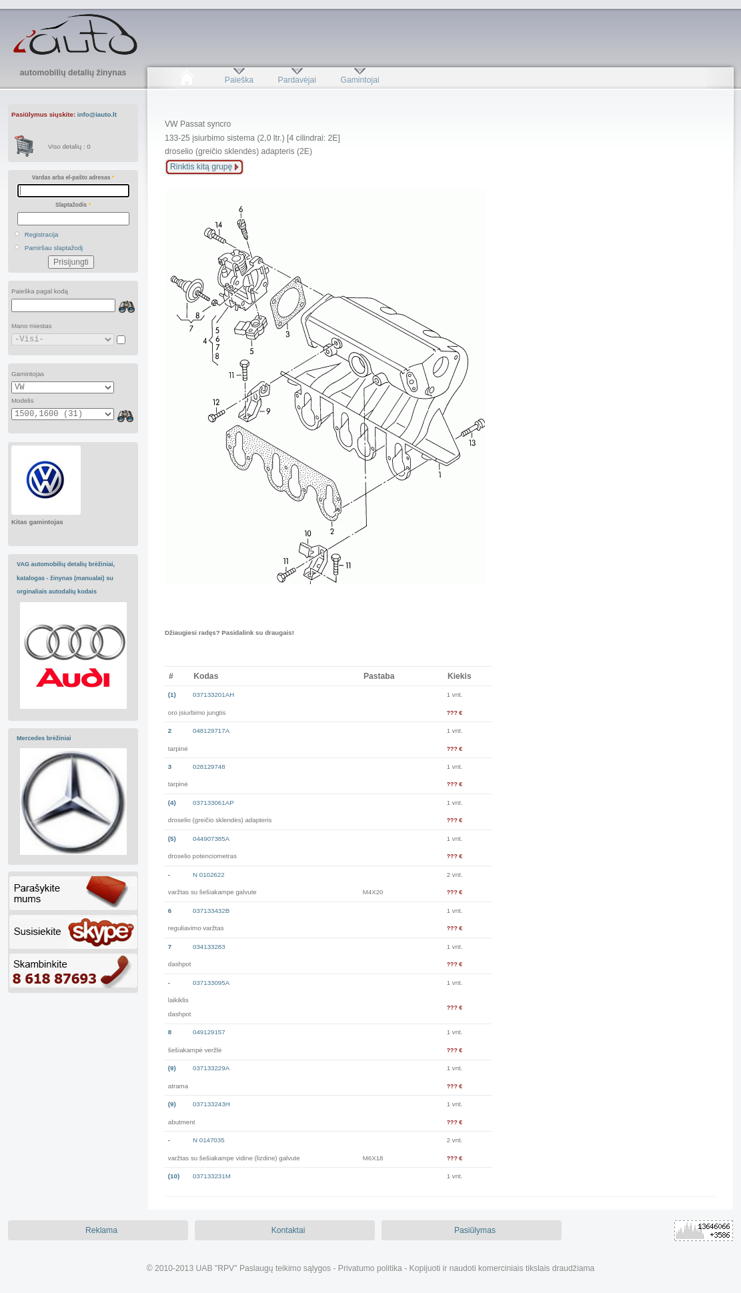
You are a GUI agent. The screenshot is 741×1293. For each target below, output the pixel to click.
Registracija (42, 234)
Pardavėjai (297, 80)
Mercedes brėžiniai (44, 738)
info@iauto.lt (97, 114)
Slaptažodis (73, 204)
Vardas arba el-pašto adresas (73, 177)
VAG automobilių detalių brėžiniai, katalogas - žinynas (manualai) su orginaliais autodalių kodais (66, 578)
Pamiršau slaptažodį (54, 247)
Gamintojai (359, 80)
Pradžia (186, 80)
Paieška (239, 80)
